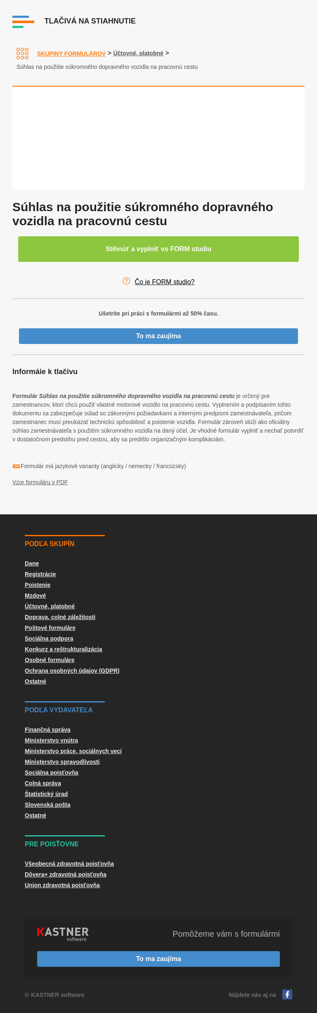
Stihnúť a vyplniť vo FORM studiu (158, 248)
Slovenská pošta (48, 804)
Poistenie (37, 585)
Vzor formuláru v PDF (40, 482)
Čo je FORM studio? (165, 281)
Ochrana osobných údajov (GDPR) (72, 670)
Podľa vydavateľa (59, 710)
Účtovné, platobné (138, 53)
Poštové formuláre (50, 627)
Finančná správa (48, 729)
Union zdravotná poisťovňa (62, 885)
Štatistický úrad (46, 794)
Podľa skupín (49, 543)
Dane (32, 563)
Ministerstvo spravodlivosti (62, 762)
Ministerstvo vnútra (51, 740)
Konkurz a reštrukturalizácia (63, 649)
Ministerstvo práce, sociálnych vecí (73, 751)
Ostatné (35, 681)
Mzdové (35, 595)
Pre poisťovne (52, 844)
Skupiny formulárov (71, 53)
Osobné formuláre (50, 660)
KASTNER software (57, 995)
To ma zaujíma (158, 335)
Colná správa (43, 783)
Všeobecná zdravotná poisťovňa (69, 863)
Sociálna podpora (49, 638)
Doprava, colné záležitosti (60, 617)
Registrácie (40, 574)
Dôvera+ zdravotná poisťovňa (65, 874)
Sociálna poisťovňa (51, 772)
